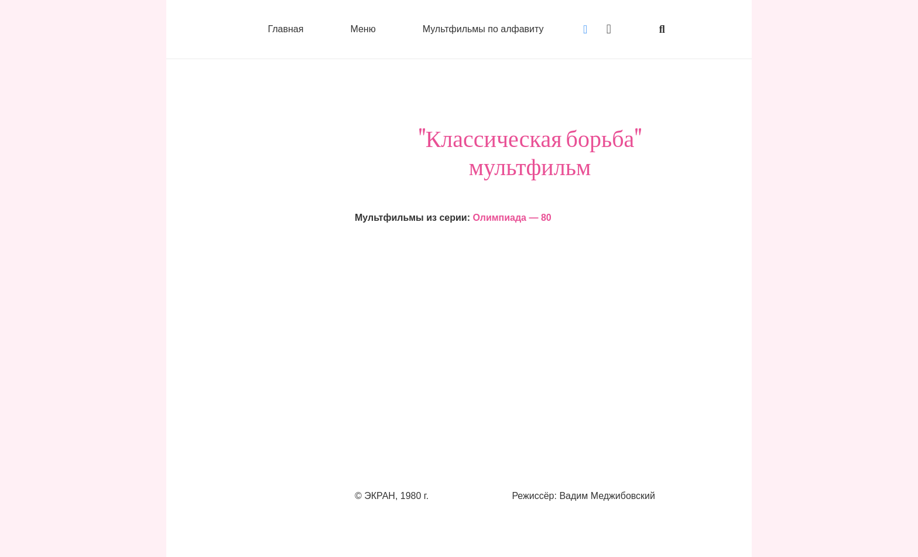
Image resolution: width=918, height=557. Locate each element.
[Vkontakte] (585, 29)
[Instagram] (609, 29)
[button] (662, 29)
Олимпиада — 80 (511, 218)
